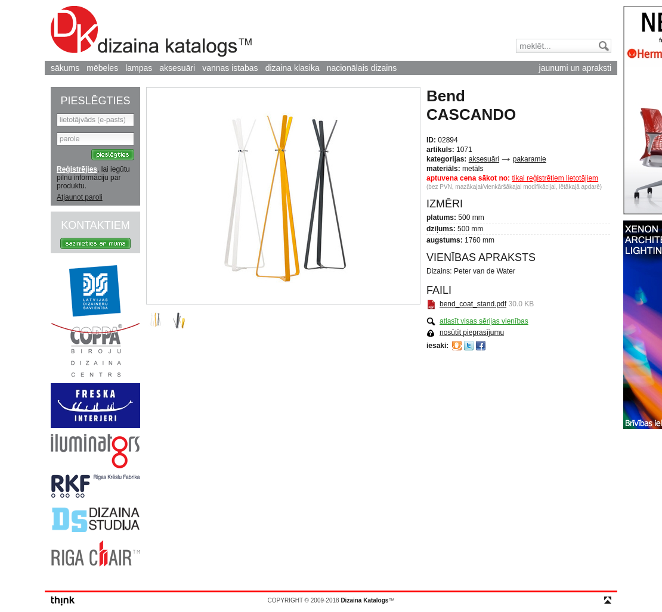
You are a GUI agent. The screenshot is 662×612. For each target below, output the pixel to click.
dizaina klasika (292, 68)
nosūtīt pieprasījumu (472, 332)
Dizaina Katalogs (151, 31)
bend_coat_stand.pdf (473, 304)
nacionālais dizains (362, 68)
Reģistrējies (77, 169)
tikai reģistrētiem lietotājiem (555, 178)
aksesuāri (177, 68)
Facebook (480, 345)
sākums (65, 68)
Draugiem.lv (457, 345)
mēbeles (102, 68)
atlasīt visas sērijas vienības (484, 321)
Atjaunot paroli (80, 197)
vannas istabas (230, 68)
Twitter (469, 345)
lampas (138, 68)
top (607, 600)
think (63, 601)
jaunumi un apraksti (575, 68)
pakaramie (529, 159)
